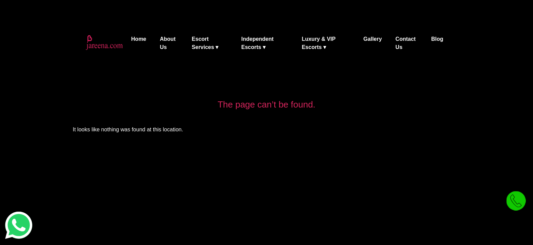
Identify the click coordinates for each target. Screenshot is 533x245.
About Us (167, 43)
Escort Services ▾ (205, 43)
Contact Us (405, 43)
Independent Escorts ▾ (257, 43)
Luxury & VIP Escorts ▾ (319, 43)
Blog (437, 39)
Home (138, 39)
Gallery (372, 39)
